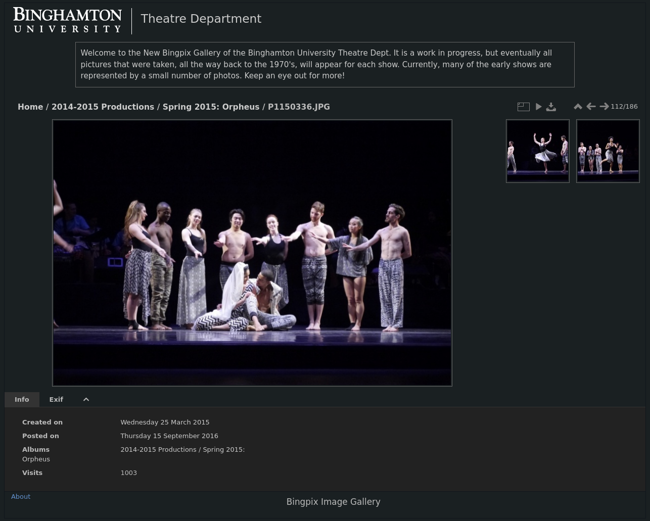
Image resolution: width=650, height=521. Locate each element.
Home (30, 107)
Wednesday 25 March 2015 (164, 422)
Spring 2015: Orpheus (211, 107)
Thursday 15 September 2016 (169, 436)
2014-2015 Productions (103, 107)
